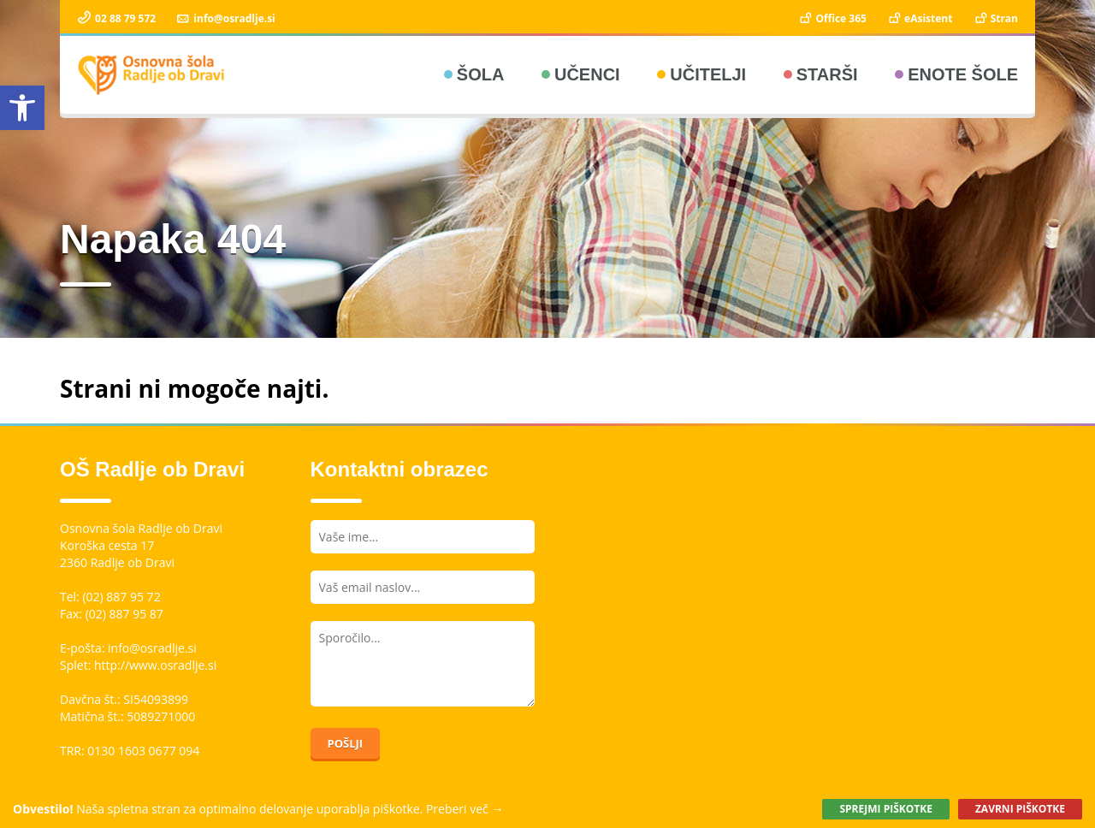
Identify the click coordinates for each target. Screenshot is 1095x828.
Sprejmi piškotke (885, 808)
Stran (995, 18)
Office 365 (832, 18)
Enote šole (963, 74)
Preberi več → (465, 809)
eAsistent (919, 18)
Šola (481, 74)
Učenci (587, 74)
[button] (22, 108)
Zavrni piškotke (1020, 808)
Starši (827, 74)
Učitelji (708, 74)
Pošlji (346, 743)
